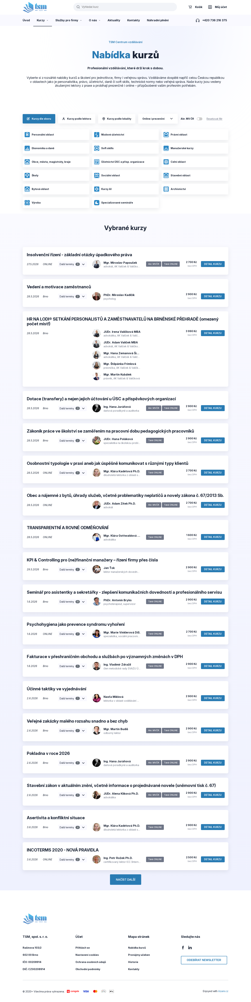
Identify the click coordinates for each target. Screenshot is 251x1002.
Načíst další (125, 879)
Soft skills (104, 148)
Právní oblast (175, 134)
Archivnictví (174, 189)
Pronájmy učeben (139, 954)
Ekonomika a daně (39, 148)
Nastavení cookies (87, 954)
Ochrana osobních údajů (90, 961)
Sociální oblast (107, 175)
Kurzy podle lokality (116, 118)
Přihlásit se (82, 947)
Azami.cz (223, 991)
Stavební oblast (176, 175)
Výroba (32, 202)
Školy (31, 175)
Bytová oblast (36, 189)
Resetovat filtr (214, 118)
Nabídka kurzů (137, 947)
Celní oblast (174, 162)
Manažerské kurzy (178, 148)
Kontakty (133, 969)
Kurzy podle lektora (76, 118)
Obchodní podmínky (87, 969)
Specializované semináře (113, 202)
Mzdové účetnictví (109, 134)
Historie (133, 961)
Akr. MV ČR (187, 118)
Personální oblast (39, 134)
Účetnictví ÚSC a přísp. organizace (119, 162)
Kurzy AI (103, 189)
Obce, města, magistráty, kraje (47, 162)
